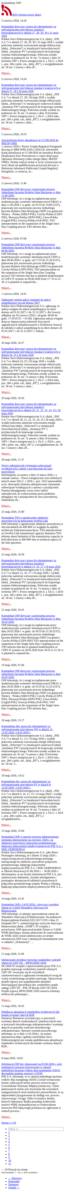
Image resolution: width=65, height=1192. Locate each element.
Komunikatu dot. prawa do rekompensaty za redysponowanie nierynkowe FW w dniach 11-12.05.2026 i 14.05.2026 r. (27, 729)
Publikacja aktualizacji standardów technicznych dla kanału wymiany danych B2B (30, 1013)
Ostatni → (14, 1187)
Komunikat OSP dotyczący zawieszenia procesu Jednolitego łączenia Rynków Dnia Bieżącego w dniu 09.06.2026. (30, 247)
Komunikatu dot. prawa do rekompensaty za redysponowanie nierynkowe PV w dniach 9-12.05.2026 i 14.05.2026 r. (26, 784)
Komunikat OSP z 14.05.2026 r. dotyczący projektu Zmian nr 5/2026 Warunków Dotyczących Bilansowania (30, 907)
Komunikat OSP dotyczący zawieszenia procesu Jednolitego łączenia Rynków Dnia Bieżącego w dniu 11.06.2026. (30, 192)
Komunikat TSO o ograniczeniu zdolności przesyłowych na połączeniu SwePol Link (24, 519)
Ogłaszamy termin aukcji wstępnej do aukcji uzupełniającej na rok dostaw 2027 (26, 301)
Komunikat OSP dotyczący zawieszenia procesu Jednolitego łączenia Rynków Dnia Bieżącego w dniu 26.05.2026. (30, 618)
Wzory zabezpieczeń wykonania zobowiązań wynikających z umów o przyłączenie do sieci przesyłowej (26, 468)
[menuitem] (9, 1132)
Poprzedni (14, 1181)
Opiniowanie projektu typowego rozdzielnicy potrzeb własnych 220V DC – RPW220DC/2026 (31, 961)
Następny (13, 1184)
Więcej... (6, 73)
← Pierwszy (15, 1178)
